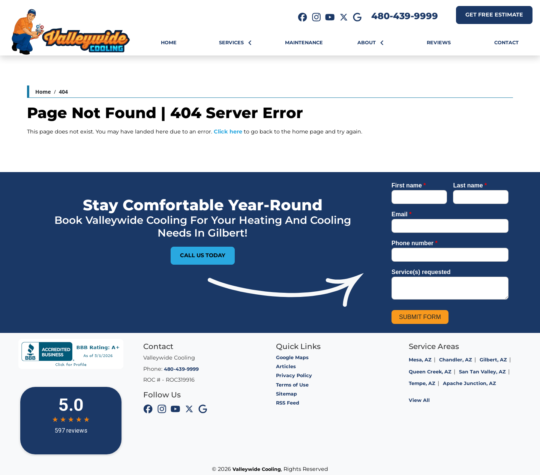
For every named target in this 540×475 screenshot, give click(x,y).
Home (43, 91)
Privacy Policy (294, 375)
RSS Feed (287, 403)
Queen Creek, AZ (430, 372)
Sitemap (286, 394)
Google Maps (292, 357)
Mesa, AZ (420, 360)
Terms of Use (292, 385)
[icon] (303, 18)
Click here (228, 131)
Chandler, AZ (455, 360)
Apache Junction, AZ (469, 383)
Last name (470, 185)
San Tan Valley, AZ (482, 372)
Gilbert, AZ (493, 360)
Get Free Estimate (494, 14)
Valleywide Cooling (256, 469)
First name (409, 185)
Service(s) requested (421, 272)
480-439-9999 (404, 15)
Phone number (415, 243)
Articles (286, 366)
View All (419, 400)
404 (63, 91)
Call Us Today (202, 255)
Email (401, 214)
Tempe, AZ (422, 383)
